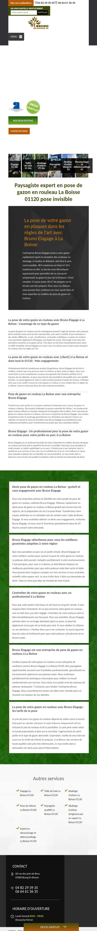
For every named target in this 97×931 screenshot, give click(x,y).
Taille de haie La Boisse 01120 (52, 793)
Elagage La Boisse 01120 (27, 793)
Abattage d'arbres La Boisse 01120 (75, 795)
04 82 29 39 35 (46, 2)
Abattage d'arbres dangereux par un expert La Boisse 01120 (75, 814)
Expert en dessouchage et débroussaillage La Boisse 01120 (28, 835)
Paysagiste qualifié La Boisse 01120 (51, 809)
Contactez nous (19, 131)
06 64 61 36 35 (66, 2)
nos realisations (23, 120)
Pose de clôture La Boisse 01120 (28, 807)
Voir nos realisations (21, 2)
